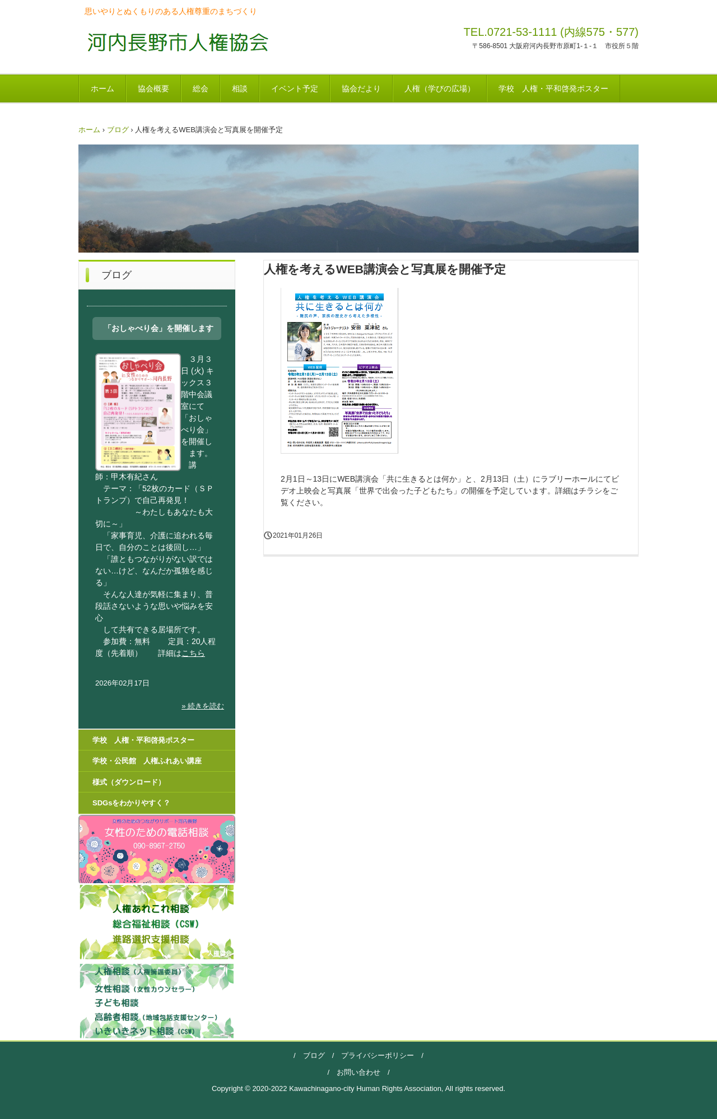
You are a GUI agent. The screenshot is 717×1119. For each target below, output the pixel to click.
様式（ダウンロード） (128, 782)
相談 (240, 88)
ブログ (314, 1055)
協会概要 (153, 88)
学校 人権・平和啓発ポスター (553, 88)
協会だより (361, 88)
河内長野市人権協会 (174, 41)
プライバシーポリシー (374, 1055)
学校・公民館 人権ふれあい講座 (147, 761)
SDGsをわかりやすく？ (131, 803)
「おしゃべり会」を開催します (158, 328)
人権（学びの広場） (439, 88)
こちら (193, 653)
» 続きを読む (202, 706)
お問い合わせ (358, 1072)
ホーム (102, 88)
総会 (200, 88)
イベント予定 (294, 88)
